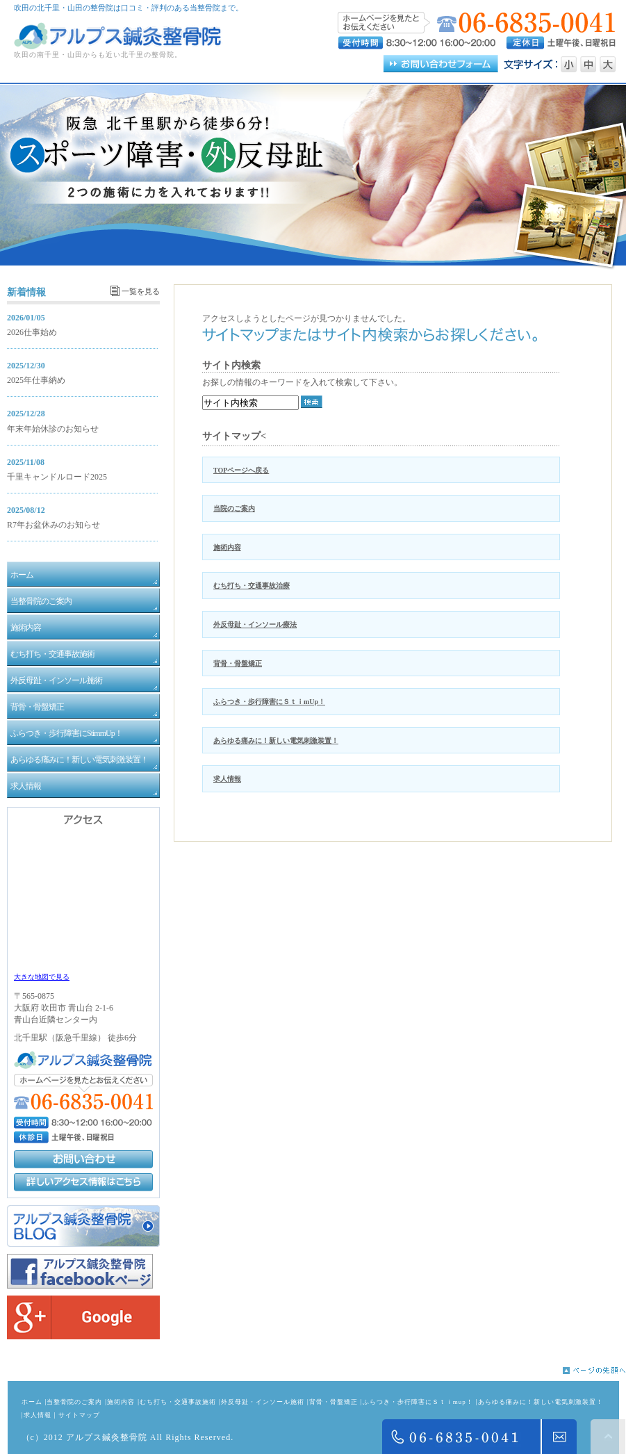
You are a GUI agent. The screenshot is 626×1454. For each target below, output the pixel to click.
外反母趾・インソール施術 (262, 1401)
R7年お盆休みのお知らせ (53, 525)
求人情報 (227, 779)
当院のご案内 (234, 508)
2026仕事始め (32, 332)
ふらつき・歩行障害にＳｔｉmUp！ (269, 701)
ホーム (32, 1401)
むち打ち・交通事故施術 (178, 1401)
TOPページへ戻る (241, 470)
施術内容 (227, 547)
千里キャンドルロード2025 (57, 477)
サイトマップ (79, 1415)
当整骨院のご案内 (74, 1401)
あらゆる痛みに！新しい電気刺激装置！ (275, 740)
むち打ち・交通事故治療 (251, 585)
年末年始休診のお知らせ (53, 429)
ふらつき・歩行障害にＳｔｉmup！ (418, 1401)
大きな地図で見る (41, 977)
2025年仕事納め (36, 380)
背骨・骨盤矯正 (237, 663)
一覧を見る (141, 291)
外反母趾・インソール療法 (255, 624)
